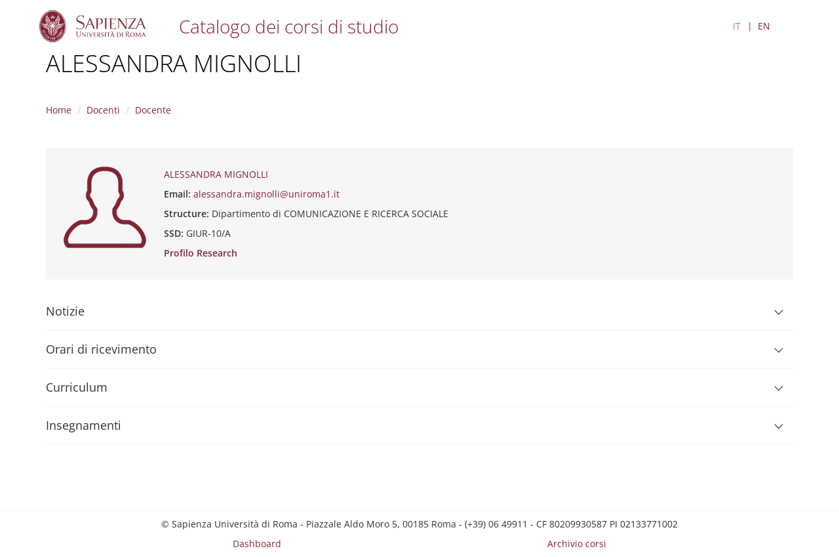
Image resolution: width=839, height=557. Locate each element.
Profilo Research (200, 253)
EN (764, 26)
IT (737, 26)
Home (58, 110)
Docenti (103, 110)
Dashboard (257, 543)
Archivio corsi (576, 543)
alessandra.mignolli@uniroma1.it (266, 194)
